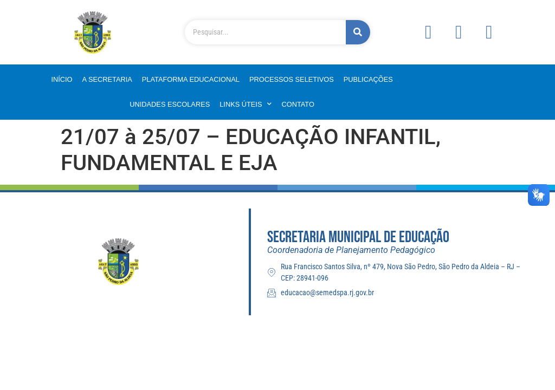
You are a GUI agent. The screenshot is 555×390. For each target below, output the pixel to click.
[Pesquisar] (358, 32)
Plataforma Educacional (191, 79)
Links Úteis (246, 104)
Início (61, 79)
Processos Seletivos (291, 79)
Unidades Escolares (170, 104)
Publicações (368, 79)
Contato (297, 104)
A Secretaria (107, 79)
